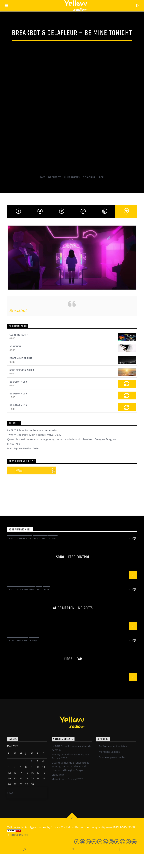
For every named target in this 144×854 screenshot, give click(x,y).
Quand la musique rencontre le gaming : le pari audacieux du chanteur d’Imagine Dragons (61, 439)
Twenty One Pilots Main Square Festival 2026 (34, 434)
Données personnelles (112, 757)
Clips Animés (72, 177)
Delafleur (89, 177)
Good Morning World (21, 370)
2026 (11, 640)
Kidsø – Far (73, 659)
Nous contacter (19, 835)
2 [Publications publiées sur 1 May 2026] (31, 761)
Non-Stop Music (18, 382)
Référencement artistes (113, 746)
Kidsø (33, 640)
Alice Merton (25, 589)
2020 (42, 177)
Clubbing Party (18, 335)
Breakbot (54, 177)
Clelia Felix (13, 444)
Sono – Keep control (73, 557)
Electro (22, 640)
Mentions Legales (109, 751)
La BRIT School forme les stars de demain (32, 430)
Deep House (24, 538)
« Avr (10, 792)
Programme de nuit (20, 358)
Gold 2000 (40, 538)
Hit (39, 589)
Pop (101, 177)
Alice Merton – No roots (73, 608)
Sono (52, 538)
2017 (11, 589)
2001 (11, 538)
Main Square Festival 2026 (23, 448)
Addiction (15, 346)
